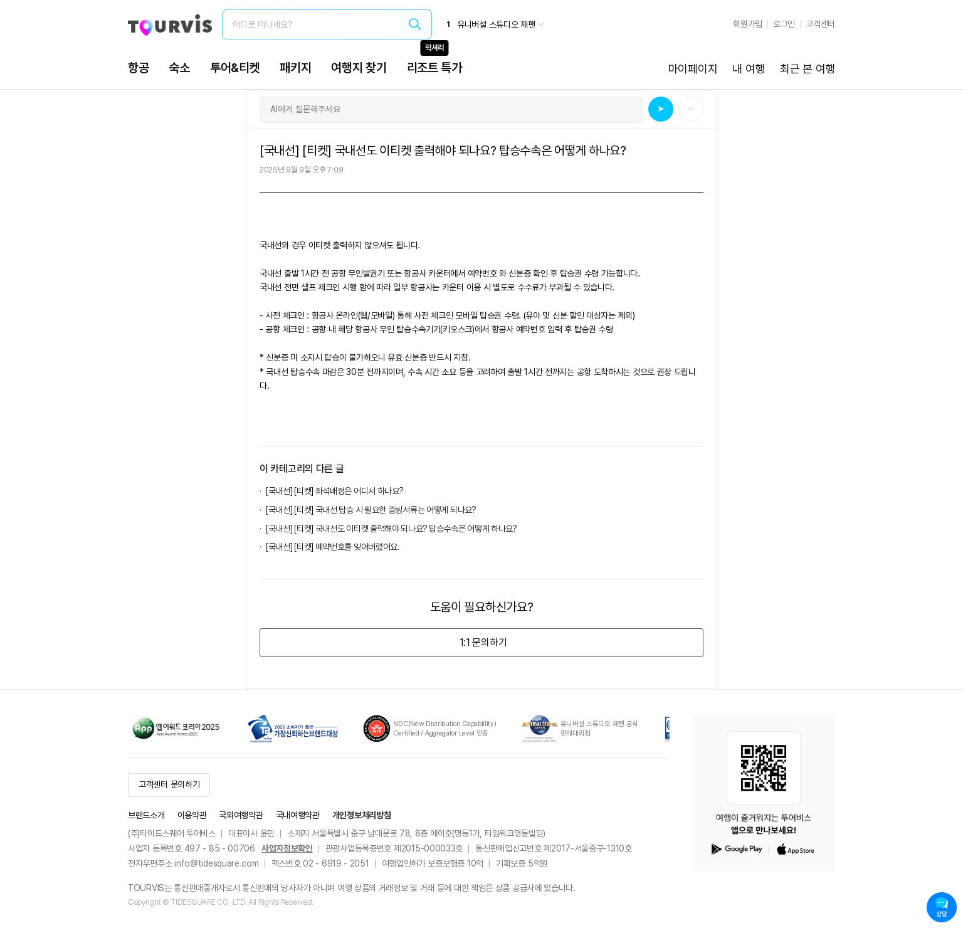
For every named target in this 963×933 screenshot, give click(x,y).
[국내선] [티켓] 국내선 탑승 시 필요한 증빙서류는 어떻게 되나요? (373, 510)
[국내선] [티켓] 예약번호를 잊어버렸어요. (334, 547)
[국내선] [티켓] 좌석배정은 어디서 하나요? (335, 491)
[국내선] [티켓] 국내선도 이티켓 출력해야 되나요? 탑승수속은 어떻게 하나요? (391, 529)
